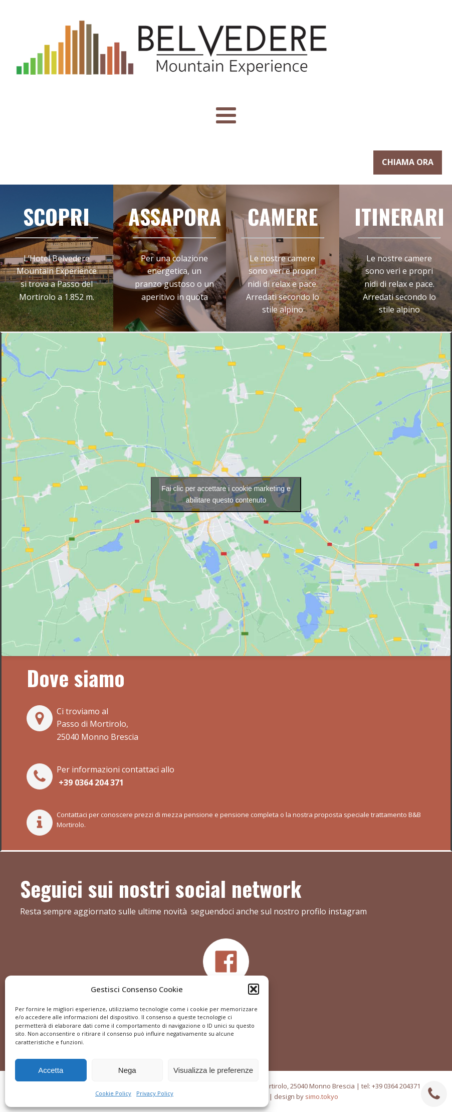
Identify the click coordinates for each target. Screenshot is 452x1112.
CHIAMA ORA (407, 162)
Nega (127, 1070)
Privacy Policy (154, 1093)
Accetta (50, 1070)
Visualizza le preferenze (213, 1070)
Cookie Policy (113, 1093)
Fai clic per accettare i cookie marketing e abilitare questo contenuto (226, 494)
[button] (254, 989)
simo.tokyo (321, 1096)
